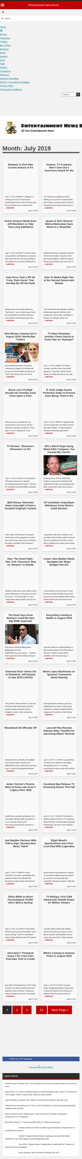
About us (4, 74)
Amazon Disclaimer (9, 78)
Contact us (5, 71)
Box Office (5, 45)
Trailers (4, 41)
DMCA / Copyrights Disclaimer (15, 82)
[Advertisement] (41, 1037)
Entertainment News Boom (43, 5)
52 (41, 1010)
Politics (3, 67)
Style (2, 60)
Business (4, 49)
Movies (3, 34)
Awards (3, 56)
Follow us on (20, 1059)
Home (3, 27)
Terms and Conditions (11, 89)
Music (3, 52)
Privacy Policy (7, 86)
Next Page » (59, 1010)
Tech (2, 63)
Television (5, 38)
